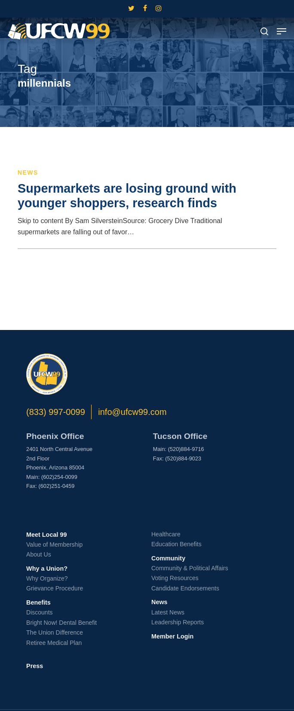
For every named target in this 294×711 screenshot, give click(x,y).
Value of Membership (54, 544)
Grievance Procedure (54, 588)
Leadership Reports (177, 622)
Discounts (39, 612)
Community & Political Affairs (189, 568)
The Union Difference (54, 632)
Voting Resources (175, 578)
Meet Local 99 (46, 534)
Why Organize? (46, 578)
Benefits (38, 602)
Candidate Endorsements (185, 588)
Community (168, 558)
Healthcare (166, 534)
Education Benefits (176, 544)
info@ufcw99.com (132, 412)
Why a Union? (46, 568)
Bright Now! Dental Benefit (61, 622)
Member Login (172, 636)
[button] (281, 31)
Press (34, 666)
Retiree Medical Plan (54, 642)
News (28, 172)
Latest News (167, 612)
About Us (38, 554)
